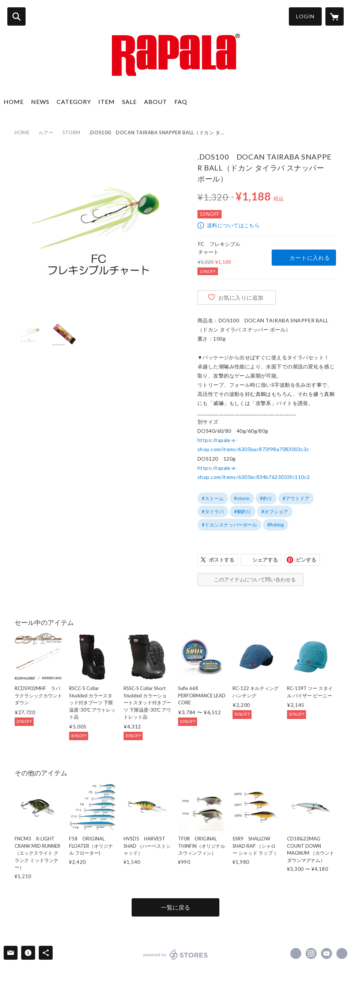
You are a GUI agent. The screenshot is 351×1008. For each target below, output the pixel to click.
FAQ (180, 101)
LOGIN (305, 16)
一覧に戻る (175, 907)
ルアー (46, 132)
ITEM (106, 101)
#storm (242, 498)
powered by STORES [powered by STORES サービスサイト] (175, 954)
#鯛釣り (242, 511)
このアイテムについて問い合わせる (255, 579)
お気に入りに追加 (241, 297)
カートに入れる (310, 257)
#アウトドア (296, 498)
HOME (14, 101)
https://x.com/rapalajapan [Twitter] (295, 953)
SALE (129, 101)
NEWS (40, 101)
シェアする (265, 560)
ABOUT (155, 101)
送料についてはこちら (233, 225)
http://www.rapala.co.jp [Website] (341, 953)
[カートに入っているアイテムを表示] (334, 16)
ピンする (306, 560)
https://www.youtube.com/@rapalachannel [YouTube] (326, 953)
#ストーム (213, 498)
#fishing (275, 525)
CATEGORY (74, 101)
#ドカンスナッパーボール (229, 525)
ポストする (221, 560)
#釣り (266, 498)
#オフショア (274, 511)
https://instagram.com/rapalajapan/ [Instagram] (311, 953)
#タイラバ (213, 511)
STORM (71, 132)
